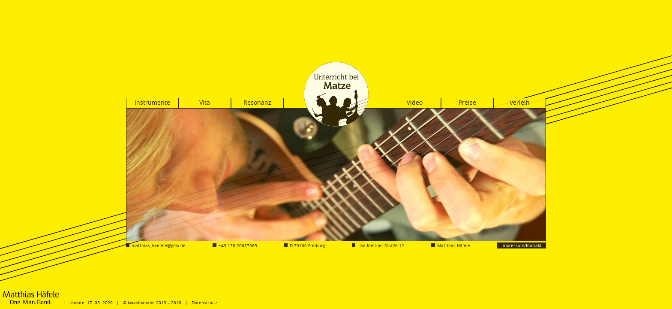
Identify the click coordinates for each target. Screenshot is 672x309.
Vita (204, 102)
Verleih (520, 102)
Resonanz (257, 102)
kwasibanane (141, 303)
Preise (467, 102)
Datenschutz (204, 303)
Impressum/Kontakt (521, 245)
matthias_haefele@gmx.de (159, 245)
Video (415, 102)
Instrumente (152, 102)
